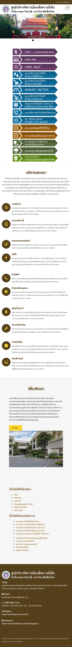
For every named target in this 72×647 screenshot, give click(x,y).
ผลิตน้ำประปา (18, 308)
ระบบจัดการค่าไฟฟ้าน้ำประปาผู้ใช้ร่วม (30, 524)
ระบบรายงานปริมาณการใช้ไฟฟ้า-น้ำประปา (32, 533)
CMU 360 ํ (18, 510)
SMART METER (20, 507)
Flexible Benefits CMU (23, 504)
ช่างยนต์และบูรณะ (20, 288)
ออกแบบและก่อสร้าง (21, 240)
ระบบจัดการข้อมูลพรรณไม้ (26, 544)
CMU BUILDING (22, 547)
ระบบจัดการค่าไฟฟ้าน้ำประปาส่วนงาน (30, 527)
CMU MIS (17, 497)
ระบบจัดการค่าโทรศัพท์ (25, 541)
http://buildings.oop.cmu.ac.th (15, 614)
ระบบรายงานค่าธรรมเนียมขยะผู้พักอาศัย (32, 538)
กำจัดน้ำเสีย (17, 342)
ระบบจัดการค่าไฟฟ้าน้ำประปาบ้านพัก (30, 530)
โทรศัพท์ (15, 274)
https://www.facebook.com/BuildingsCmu (20, 623)
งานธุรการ (16, 203)
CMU (16, 494)
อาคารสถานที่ (18, 220)
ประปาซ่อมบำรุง (19, 324)
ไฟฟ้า (14, 254)
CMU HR (17, 501)
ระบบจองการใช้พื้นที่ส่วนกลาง (27, 521)
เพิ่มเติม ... (15, 428)
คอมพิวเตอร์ (17, 358)
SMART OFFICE (22, 550)
